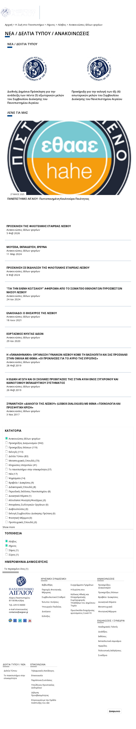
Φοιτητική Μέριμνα (107, 611)
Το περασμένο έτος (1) (16, 568)
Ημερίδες (102, 645)
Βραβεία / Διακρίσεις (108, 597)
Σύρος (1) (14, 554)
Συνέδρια (102, 655)
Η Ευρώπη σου (78, 589)
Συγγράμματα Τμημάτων (82, 585)
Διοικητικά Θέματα (107, 602)
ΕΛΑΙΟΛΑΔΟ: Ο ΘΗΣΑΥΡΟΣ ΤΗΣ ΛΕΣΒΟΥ (32, 313)
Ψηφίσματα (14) (17, 478)
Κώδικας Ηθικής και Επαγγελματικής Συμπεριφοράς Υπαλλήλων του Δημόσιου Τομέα (83, 600)
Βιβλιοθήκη (47, 585)
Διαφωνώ (114, 711)
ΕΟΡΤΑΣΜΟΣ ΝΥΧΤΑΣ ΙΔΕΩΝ (25, 334)
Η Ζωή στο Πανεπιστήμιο (29, 24)
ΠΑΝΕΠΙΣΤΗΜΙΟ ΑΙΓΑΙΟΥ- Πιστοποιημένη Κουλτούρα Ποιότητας (48, 199)
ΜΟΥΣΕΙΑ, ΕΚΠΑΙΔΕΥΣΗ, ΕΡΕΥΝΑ (27, 247)
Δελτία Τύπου (10, 670)
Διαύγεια (46, 611)
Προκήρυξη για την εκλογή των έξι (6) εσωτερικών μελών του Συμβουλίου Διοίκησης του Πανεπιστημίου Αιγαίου (97, 95)
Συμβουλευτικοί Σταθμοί (53, 597)
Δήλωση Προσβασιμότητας (40, 694)
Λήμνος (51, 24)
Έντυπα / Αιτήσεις (50, 602)
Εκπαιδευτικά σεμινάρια (109, 641)
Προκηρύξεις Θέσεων (108, 592)
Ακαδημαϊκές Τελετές (108, 626)
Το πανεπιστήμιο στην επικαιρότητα (14, 677)
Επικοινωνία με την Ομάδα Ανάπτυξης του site (43, 701)
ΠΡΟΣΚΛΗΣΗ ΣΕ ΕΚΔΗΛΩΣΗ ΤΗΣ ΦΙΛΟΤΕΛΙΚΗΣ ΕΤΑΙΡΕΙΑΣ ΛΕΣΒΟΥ (48, 267)
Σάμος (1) (14, 550)
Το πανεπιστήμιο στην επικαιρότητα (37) (30, 469)
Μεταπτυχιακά (105, 606)
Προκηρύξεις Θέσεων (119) (23, 447)
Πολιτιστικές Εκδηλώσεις (109, 650)
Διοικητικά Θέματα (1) (20, 495)
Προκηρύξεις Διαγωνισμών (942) (26, 443)
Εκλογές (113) (16, 451)
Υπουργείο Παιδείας (51, 606)
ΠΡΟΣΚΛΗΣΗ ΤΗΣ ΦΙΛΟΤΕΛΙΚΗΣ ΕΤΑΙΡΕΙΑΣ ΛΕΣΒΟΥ (39, 226)
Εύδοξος (46, 616)
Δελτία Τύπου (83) (18, 456)
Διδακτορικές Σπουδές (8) (22, 487)
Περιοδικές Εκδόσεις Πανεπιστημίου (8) (30, 491)
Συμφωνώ (100, 711)
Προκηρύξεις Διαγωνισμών (104, 586)
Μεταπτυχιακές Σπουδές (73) (24, 460)
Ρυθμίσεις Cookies (25, 726)
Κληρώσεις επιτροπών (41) (23, 465)
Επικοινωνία (37, 675)
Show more (9, 527)
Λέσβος (62, 24)
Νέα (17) (13, 473)
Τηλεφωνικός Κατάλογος (42, 670)
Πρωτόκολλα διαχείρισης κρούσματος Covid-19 (82, 611)
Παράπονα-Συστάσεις (41, 680)
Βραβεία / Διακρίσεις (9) (21, 482)
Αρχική (8, 24)
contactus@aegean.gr (19, 612)
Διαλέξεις (102, 631)
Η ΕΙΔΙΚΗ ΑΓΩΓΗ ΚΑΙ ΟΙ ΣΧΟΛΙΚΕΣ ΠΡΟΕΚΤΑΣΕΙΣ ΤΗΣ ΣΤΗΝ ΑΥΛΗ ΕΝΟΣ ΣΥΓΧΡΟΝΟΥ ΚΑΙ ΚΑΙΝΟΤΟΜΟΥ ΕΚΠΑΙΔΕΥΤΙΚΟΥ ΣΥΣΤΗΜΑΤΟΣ (62, 381)
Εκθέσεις (102, 636)
